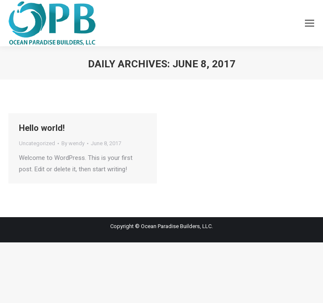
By (73, 143)
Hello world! (42, 128)
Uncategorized (37, 143)
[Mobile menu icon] (309, 23)
